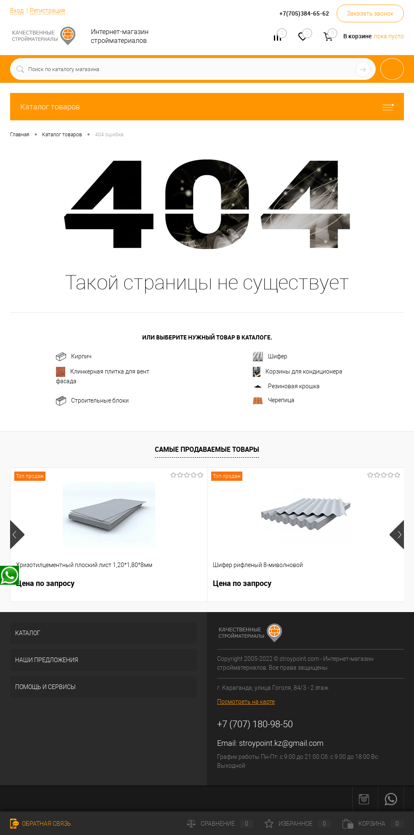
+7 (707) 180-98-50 (255, 724)
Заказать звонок (370, 13)
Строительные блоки (92, 401)
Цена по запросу (45, 583)
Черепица (274, 400)
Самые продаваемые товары (207, 449)
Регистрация (47, 10)
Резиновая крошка (286, 386)
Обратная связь (40, 823)
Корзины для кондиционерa (297, 372)
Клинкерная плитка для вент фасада (102, 375)
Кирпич (73, 357)
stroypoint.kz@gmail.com (281, 743)
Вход (17, 10)
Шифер (270, 357)
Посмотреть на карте (246, 701)
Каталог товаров (207, 106)
